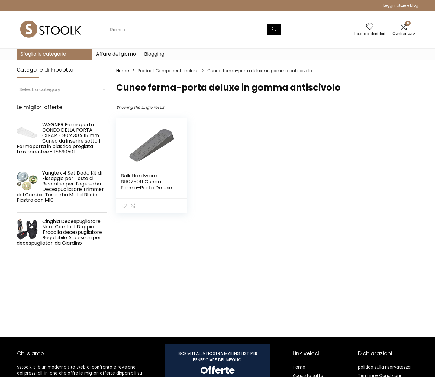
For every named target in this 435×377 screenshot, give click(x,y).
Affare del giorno (116, 53)
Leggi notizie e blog (400, 5)
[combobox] (62, 89)
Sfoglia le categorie (43, 53)
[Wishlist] (369, 27)
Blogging (154, 53)
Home (122, 71)
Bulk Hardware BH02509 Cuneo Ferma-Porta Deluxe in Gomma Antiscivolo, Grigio (149, 187)
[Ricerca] (274, 29)
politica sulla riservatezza (384, 367)
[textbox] (62, 89)
